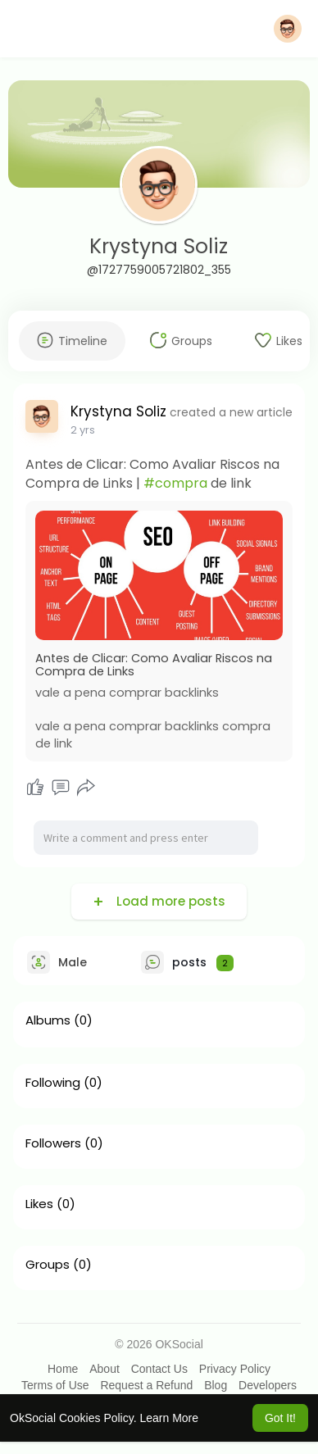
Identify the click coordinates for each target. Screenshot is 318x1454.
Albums (47, 1020)
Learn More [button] (168, 1417)
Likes (39, 1204)
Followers (53, 1143)
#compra (175, 483)
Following (52, 1082)
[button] (287, 28)
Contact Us (159, 1368)
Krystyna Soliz (158, 246)
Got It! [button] (280, 1417)
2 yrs (82, 430)
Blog (215, 1385)
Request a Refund (146, 1385)
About (104, 1368)
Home (63, 1368)
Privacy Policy (234, 1368)
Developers (267, 1385)
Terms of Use (55, 1385)
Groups (47, 1264)
